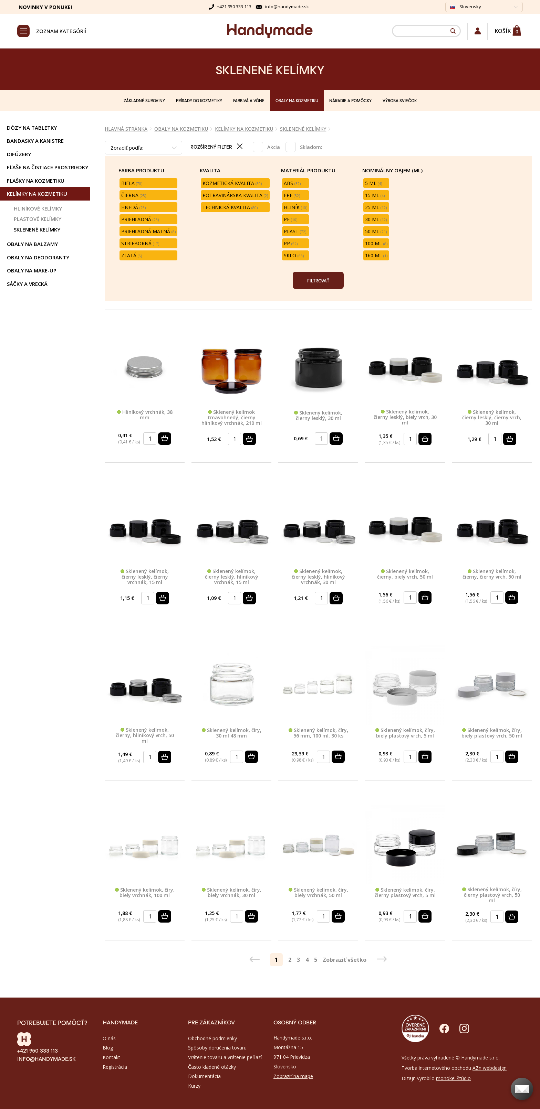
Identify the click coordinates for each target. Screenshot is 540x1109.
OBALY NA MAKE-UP (31, 270)
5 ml (373, 183)
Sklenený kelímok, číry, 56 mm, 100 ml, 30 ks (318, 733)
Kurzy (194, 1086)
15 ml (375, 195)
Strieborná (140, 243)
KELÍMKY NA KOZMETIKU (37, 193)
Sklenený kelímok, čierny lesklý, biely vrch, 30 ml (405, 417)
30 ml (376, 219)
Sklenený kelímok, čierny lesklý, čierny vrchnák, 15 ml (145, 577)
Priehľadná (140, 219)
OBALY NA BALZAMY (32, 243)
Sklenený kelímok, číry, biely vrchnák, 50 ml (318, 892)
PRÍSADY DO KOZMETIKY (199, 100)
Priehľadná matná (148, 231)
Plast (295, 231)
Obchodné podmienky (212, 1038)
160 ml (376, 255)
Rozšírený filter (217, 146)
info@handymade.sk (287, 6)
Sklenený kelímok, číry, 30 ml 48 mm (231, 733)
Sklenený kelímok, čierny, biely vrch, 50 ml (405, 574)
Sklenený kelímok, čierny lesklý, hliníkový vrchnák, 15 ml (231, 577)
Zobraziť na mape (293, 1076)
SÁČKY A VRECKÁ (27, 283)
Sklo (294, 255)
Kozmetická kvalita (232, 183)
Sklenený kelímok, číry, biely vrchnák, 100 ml (145, 892)
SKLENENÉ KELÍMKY (37, 229)
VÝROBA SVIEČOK (400, 100)
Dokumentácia (204, 1076)
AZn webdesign (490, 1068)
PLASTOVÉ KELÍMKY (37, 218)
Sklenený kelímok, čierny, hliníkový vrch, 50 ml (145, 735)
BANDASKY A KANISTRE (35, 140)
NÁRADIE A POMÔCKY (350, 100)
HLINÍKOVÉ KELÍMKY (38, 208)
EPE (292, 195)
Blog (108, 1047)
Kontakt (111, 1057)
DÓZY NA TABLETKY (32, 127)
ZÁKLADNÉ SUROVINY (144, 100)
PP (291, 243)
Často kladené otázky (212, 1067)
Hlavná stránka (126, 129)
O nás (109, 1038)
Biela (131, 183)
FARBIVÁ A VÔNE (248, 100)
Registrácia (115, 1067)
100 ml (376, 243)
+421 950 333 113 (234, 6)
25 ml (376, 207)
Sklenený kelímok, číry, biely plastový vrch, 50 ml (491, 733)
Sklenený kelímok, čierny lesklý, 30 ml (318, 415)
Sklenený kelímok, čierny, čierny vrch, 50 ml (492, 574)
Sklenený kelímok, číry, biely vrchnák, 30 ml (231, 892)
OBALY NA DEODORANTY (38, 257)
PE (290, 219)
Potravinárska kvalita (235, 195)
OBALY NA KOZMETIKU (297, 100)
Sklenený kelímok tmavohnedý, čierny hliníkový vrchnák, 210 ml (231, 417)
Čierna (133, 195)
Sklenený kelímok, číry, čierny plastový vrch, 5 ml (405, 892)
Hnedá (133, 207)
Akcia (273, 147)
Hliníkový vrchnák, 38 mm (145, 415)
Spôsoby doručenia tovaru (217, 1047)
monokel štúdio (453, 1078)
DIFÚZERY (19, 154)
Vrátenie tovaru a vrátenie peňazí (225, 1057)
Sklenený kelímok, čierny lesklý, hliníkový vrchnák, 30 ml (318, 577)
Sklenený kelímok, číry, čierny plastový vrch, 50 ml (492, 895)
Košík (503, 31)
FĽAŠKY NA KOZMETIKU (35, 180)
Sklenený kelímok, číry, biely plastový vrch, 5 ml (405, 733)
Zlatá (131, 255)
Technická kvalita (230, 207)
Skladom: (311, 147)
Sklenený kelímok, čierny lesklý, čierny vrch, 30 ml (491, 417)
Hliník (295, 207)
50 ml (376, 231)
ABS (292, 183)
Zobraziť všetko (344, 959)
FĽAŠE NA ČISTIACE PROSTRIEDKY (47, 167)
